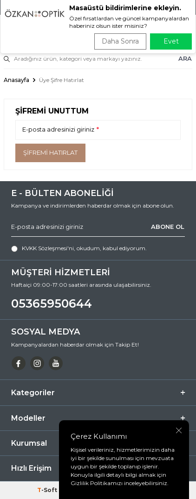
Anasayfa (16, 79)
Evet (171, 41)
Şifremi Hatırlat (50, 152)
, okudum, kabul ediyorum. (79, 248)
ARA (185, 58)
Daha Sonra (120, 41)
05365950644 (51, 303)
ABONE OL (167, 226)
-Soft (48, 489)
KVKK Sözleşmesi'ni (48, 248)
